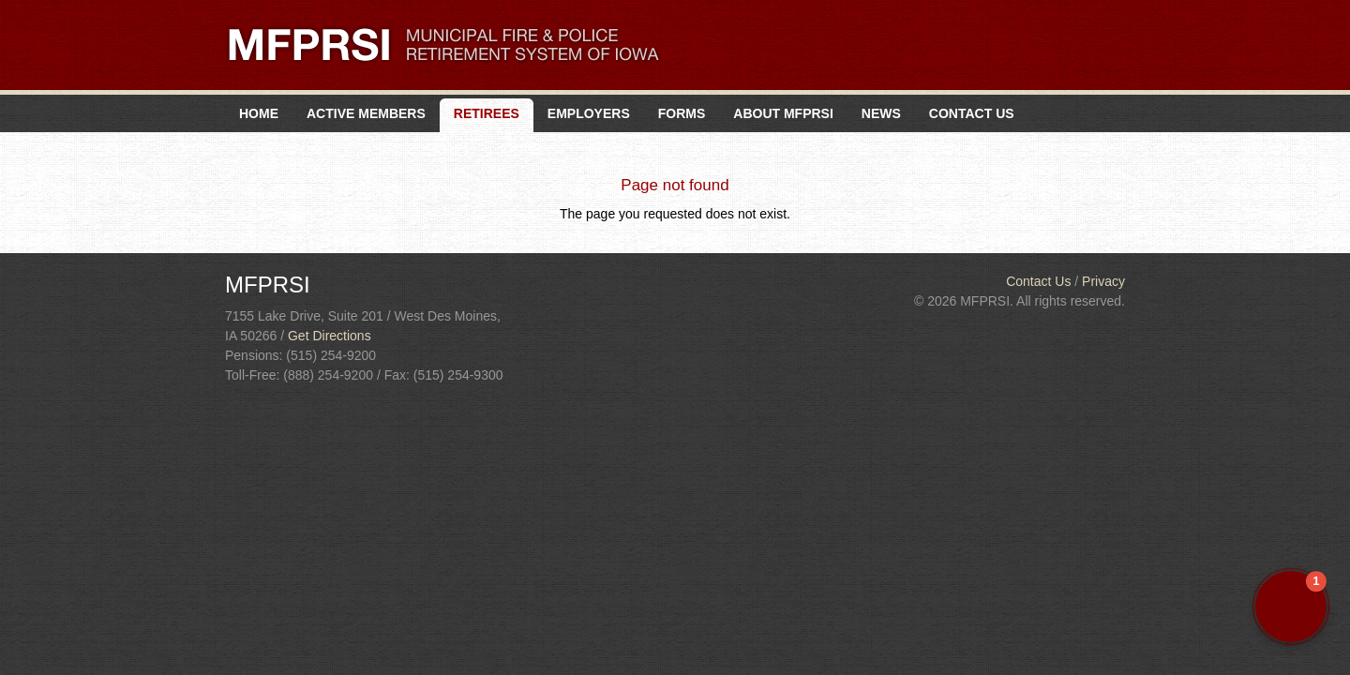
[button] (1291, 606)
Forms (682, 113)
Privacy (1103, 281)
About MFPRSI (783, 113)
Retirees (486, 113)
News (881, 113)
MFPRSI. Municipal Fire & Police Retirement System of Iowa (443, 44)
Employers (589, 113)
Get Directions (329, 335)
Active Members (366, 113)
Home (258, 113)
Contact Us (971, 113)
